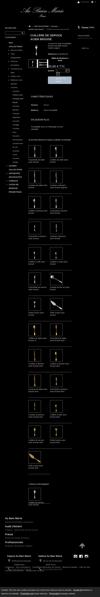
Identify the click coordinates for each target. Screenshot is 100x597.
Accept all (77, 590)
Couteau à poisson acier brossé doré (36, 416)
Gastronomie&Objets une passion (19, 522)
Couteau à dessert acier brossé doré (36, 365)
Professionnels (14, 542)
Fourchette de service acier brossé (37, 288)
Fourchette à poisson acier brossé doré (59, 390)
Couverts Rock (16, 133)
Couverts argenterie (16, 118)
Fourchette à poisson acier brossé (37, 237)
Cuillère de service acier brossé (36, 503)
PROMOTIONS (15, 195)
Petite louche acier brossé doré (57, 441)
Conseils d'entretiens (14, 582)
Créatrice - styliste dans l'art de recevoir (21, 530)
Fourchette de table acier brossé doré (58, 339)
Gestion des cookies (35, 582)
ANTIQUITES (14, 176)
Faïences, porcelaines (15, 66)
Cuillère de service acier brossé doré (36, 441)
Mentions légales (70, 578)
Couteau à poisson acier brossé (58, 237)
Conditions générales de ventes (46, 578)
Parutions (25, 538)
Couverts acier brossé (18, 103)
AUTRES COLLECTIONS (15, 170)
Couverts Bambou (16, 111)
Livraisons (9, 578)
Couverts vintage (16, 163)
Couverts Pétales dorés (18, 96)
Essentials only (27, 594)
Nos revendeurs (23, 578)
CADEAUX (13, 184)
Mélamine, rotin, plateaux (17, 85)
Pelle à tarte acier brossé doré (35, 467)
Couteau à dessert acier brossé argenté (58, 186)
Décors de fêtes (17, 53)
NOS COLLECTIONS (15, 47)
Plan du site (84, 578)
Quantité (51, 71)
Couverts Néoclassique (18, 140)
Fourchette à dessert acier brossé (58, 212)
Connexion (83, 2)
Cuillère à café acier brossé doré (58, 416)
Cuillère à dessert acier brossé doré (59, 365)
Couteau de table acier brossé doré (37, 390)
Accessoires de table (16, 73)
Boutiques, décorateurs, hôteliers (18, 546)
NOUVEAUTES (15, 180)
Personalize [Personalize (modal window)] (54, 594)
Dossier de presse (12, 538)
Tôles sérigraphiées (16, 58)
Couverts (14, 90)
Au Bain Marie (13, 518)
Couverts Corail (16, 155)
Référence (52, 54)
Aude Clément (13, 526)
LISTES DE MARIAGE (14, 189)
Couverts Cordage (16, 126)
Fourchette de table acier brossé (36, 161)
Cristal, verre (15, 79)
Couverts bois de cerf (18, 148)
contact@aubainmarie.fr (81, 562)
